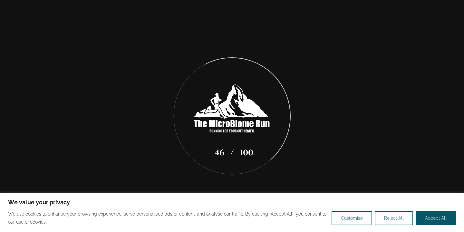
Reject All (394, 218)
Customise (352, 218)
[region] (232, 212)
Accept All (436, 218)
